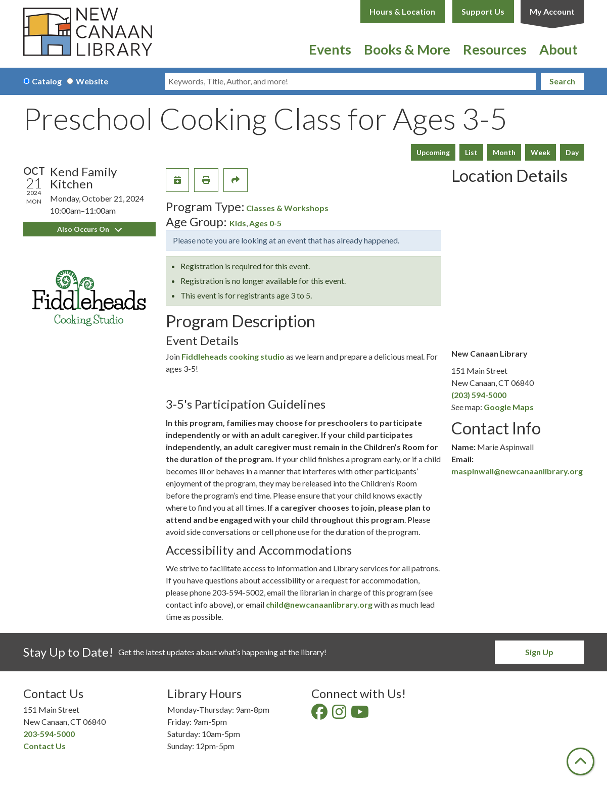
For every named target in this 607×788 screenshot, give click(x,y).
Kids (237, 223)
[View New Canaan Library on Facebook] (320, 714)
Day (572, 152)
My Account (552, 11)
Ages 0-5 (265, 223)
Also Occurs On (89, 229)
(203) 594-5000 (478, 395)
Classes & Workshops (287, 208)
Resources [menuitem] (495, 49)
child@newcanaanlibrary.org (319, 604)
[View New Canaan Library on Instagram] (340, 714)
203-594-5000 (49, 733)
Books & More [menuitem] (407, 49)
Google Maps (509, 407)
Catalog (47, 81)
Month (504, 152)
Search (562, 81)
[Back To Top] (580, 761)
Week (540, 152)
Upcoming (433, 152)
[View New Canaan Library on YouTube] (360, 714)
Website (92, 81)
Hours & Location (402, 11)
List (471, 152)
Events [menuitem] (330, 49)
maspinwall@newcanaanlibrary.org (517, 471)
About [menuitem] (558, 49)
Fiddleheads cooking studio (233, 356)
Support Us (482, 11)
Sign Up (539, 652)
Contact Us (44, 746)
